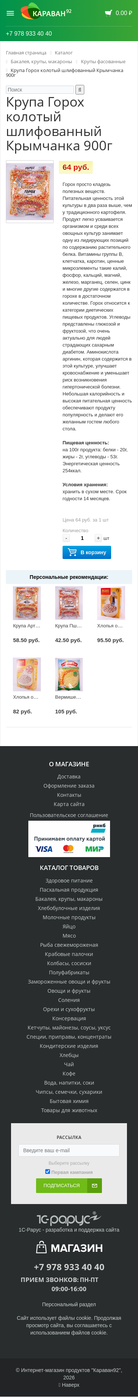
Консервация (69, 1018)
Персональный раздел (69, 1304)
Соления (69, 999)
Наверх (69, 1385)
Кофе (69, 1073)
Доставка (69, 776)
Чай (69, 1064)
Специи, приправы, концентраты (69, 1036)
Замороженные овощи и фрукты (69, 981)
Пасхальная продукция (69, 889)
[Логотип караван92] (46, 11)
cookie (83, 1318)
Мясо (69, 935)
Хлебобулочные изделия (69, 908)
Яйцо (69, 926)
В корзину (86, 552)
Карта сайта (69, 803)
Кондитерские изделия (69, 1045)
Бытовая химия (69, 1100)
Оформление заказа (69, 785)
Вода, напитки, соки (69, 1082)
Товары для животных (69, 1110)
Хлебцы (69, 1055)
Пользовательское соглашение (69, 815)
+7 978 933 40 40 (29, 34)
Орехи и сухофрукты (69, 1009)
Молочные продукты (69, 917)
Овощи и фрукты (69, 990)
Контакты (69, 794)
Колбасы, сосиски (69, 963)
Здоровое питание (69, 880)
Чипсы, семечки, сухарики (69, 1091)
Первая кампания (72, 1172)
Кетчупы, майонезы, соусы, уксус (69, 1027)
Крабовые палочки (69, 953)
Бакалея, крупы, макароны (69, 898)
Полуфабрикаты (69, 972)
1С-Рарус (30, 1230)
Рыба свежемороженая (69, 944)
